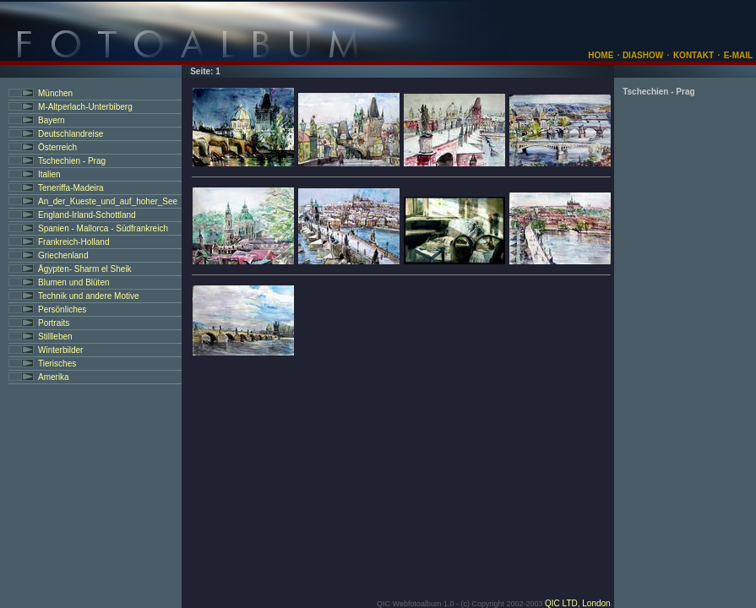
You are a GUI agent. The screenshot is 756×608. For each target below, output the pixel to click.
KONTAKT (693, 55)
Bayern (51, 120)
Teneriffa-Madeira (71, 188)
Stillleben (55, 336)
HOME (600, 55)
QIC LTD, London (578, 603)
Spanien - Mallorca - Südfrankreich (103, 228)
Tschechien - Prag (72, 161)
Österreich (57, 147)
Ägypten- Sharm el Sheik (85, 269)
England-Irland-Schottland (87, 215)
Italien (49, 174)
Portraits (53, 323)
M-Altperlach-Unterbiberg (85, 106)
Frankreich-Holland (73, 242)
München (55, 93)
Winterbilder (60, 350)
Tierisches (57, 363)
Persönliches (62, 309)
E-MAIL (738, 55)
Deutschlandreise (70, 133)
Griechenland (63, 255)
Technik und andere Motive (88, 296)
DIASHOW (641, 55)
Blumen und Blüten (74, 282)
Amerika (53, 377)
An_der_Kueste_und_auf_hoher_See (107, 201)
